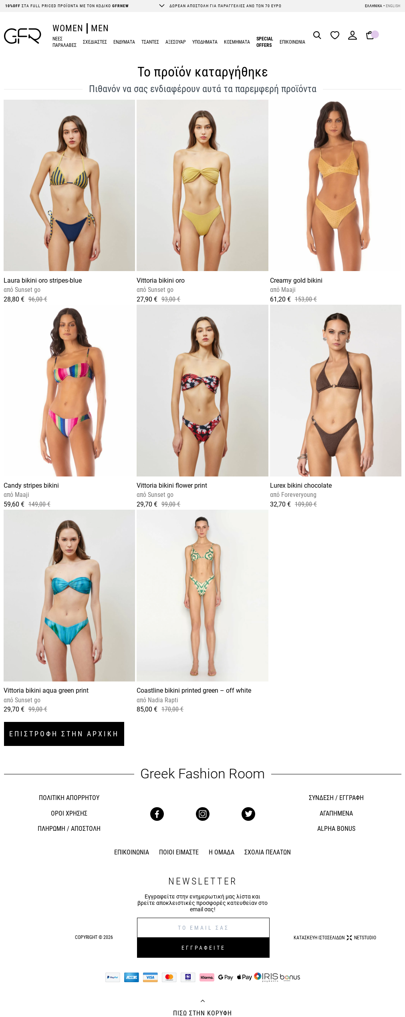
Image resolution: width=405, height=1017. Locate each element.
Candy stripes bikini (31, 485)
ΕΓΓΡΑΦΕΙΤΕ (203, 948)
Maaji (288, 289)
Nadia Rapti (162, 700)
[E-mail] (203, 928)
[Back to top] (203, 1001)
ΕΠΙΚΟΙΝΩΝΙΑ (292, 42)
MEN (100, 28)
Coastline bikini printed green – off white (194, 690)
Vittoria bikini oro (161, 280)
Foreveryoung (298, 494)
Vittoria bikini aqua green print (46, 690)
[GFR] (22, 36)
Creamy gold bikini (296, 280)
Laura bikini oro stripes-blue (43, 280)
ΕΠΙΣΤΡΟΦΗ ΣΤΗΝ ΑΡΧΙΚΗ (64, 734)
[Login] (352, 38)
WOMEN (67, 28)
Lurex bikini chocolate (301, 485)
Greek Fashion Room (202, 774)
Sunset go (26, 289)
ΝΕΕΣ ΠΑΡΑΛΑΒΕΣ (64, 42)
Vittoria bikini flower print (172, 485)
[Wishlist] (337, 35)
